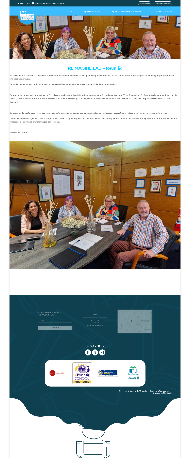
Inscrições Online (163, 3)
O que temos (162, 12)
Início (69, 12)
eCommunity (144, 3)
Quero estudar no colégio (126, 12)
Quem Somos (90, 12)
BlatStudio (167, 393)
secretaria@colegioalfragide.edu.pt (95, 318)
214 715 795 (95, 322)
